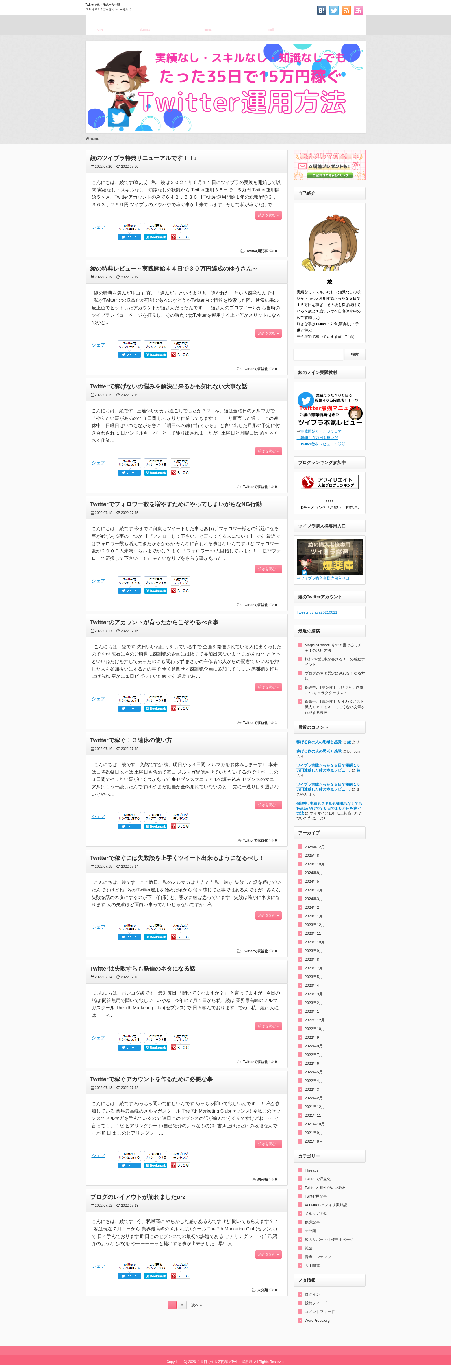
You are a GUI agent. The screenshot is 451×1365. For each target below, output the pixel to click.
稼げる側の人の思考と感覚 (319, 742)
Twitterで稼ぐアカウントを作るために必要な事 (151, 1079)
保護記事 (312, 1222)
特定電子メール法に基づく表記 (333, 24)
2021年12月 (315, 1107)
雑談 (308, 1248)
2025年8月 (314, 855)
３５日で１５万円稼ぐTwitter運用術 (108, 9)
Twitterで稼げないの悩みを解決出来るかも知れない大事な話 (168, 386)
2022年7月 (314, 1055)
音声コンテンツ (318, 1257)
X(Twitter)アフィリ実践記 (326, 1205)
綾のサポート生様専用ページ (329, 1239)
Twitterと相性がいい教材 (325, 1187)
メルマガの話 (316, 1213)
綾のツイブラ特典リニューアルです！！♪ (143, 158)
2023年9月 (314, 951)
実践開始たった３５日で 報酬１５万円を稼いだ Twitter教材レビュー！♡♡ (321, 437)
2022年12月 (315, 1020)
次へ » (196, 1305)
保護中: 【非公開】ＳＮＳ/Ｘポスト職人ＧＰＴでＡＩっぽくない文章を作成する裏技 (335, 707)
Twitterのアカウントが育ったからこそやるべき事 (154, 622)
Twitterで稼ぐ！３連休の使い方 (131, 740)
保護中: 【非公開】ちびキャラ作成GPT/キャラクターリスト (334, 690)
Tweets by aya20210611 (317, 612)
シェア (98, 227)
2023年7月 (314, 968)
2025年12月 (315, 847)
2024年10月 (315, 864)
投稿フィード (316, 1303)
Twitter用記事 (257, 251)
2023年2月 (314, 1003)
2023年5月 (314, 977)
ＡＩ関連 (312, 1265)
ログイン (312, 1294)
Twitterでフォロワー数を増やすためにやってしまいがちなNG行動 (176, 504)
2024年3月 (314, 899)
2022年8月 (314, 1046)
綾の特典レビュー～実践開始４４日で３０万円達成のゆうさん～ (174, 268)
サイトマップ (145, 24)
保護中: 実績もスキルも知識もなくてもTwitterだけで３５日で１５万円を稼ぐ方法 (329, 808)
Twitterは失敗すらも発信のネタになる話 (142, 968)
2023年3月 (314, 994)
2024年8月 (314, 873)
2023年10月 (315, 942)
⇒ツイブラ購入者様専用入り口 (323, 578)
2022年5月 (314, 1072)
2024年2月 (314, 907)
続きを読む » (268, 215)
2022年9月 (314, 1037)
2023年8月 (314, 959)
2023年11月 (315, 933)
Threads (312, 1170)
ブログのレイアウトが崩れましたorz (137, 1197)
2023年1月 (314, 1011)
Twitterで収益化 (255, 369)
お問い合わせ (271, 24)
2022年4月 (314, 1081)
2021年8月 (314, 1141)
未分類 (262, 1180)
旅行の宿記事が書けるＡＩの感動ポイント (335, 662)
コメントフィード (320, 1312)
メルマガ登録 (208, 24)
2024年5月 (314, 881)
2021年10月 (315, 1124)
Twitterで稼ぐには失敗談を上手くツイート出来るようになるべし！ (177, 858)
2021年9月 (314, 1133)
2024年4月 (314, 890)
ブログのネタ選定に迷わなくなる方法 (335, 676)
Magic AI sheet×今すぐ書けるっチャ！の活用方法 (333, 648)
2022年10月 (315, 1029)
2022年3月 (314, 1089)
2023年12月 (315, 925)
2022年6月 (314, 1063)
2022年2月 (314, 1098)
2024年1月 (314, 916)
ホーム (100, 24)
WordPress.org (317, 1320)
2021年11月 (315, 1115)
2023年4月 (314, 985)
